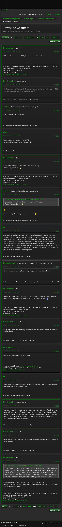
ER (4, 227)
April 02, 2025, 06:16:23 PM (11, 379)
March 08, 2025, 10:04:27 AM (11, 51)
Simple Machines (16, 522)
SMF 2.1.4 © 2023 (6, 522)
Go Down (5, 37)
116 (41, 37)
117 (46, 37)
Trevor (6, 106)
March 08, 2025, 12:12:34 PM (11, 110)
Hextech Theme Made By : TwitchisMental (13, 525)
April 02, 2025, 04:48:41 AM (11, 230)
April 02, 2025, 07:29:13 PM (11, 405)
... (23, 37)
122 (53, 37)
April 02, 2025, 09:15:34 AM (11, 350)
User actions (55, 41)
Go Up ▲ (58, 522)
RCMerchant (8, 47)
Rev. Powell (8, 80)
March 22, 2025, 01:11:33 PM (11, 194)
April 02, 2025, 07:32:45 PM (11, 435)
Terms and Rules (49, 522)
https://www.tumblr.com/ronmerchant (15, 74)
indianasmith (9, 262)
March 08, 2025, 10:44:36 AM (11, 84)
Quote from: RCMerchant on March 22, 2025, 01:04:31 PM (24, 199)
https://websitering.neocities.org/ (14, 369)
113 (26, 37)
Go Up (4, 506)
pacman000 (8, 347)
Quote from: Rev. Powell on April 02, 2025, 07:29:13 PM (23, 465)
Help (41, 522)
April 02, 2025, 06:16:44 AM (11, 266)
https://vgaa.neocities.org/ (29, 366)
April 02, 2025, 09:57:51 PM (11, 460)
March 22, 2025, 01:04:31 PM (11, 161)
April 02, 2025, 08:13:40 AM (11, 325)
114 (31, 37)
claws (5, 131)
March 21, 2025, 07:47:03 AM (11, 135)
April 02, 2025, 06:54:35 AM (11, 292)
